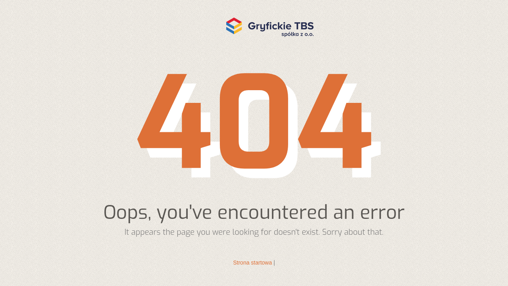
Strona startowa (252, 262)
